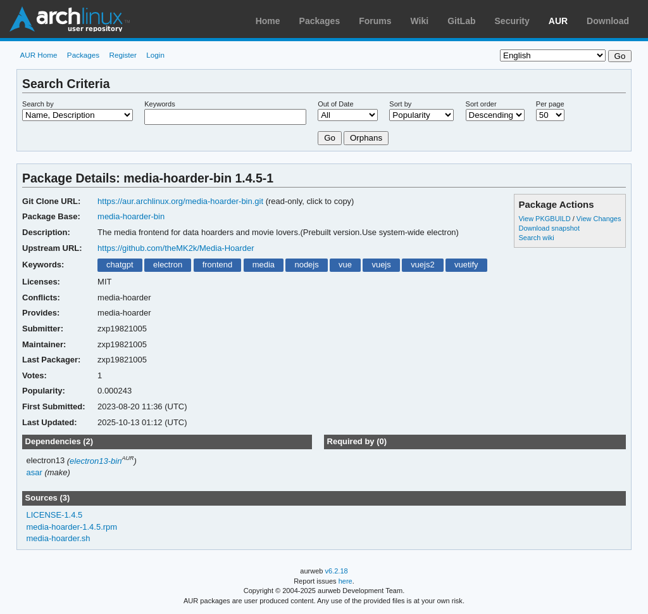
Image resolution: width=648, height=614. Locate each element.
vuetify (466, 264)
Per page (550, 104)
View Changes (598, 218)
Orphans (366, 138)
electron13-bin (96, 461)
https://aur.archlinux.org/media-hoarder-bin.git (180, 201)
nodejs (306, 264)
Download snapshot (548, 228)
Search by (38, 104)
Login (155, 55)
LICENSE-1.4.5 (55, 515)
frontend (217, 264)
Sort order (481, 104)
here (345, 581)
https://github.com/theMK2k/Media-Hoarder (175, 248)
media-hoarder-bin (131, 216)
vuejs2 (423, 264)
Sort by (400, 104)
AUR (558, 21)
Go (329, 138)
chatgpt (120, 264)
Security (512, 21)
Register (123, 55)
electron (167, 264)
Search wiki (536, 237)
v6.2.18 (336, 571)
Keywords (159, 104)
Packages (319, 21)
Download (608, 21)
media (263, 264)
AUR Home (38, 55)
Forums (375, 21)
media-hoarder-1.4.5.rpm (72, 527)
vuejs (380, 264)
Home (268, 21)
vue (345, 264)
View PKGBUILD (545, 218)
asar (34, 472)
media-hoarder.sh (58, 538)
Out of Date (335, 104)
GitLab (461, 21)
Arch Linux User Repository (69, 19)
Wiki (420, 21)
